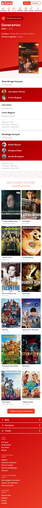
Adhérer (26, 3)
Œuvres (14, 9)
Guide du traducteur (9, 462)
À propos (4, 442)
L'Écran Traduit (7, 465)
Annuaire (20, 9)
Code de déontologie (9, 468)
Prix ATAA (5, 447)
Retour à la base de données (21, 411)
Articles (31, 9)
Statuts (4, 450)
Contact (4, 498)
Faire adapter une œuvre (10, 480)
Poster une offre (7, 485)
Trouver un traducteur (9, 483)
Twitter (21, 431)
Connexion (35, 3)
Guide (26, 9)
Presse (4, 500)
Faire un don (6, 495)
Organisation (6, 445)
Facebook (21, 425)
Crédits (4, 503)
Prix (9, 9)
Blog (21, 420)
